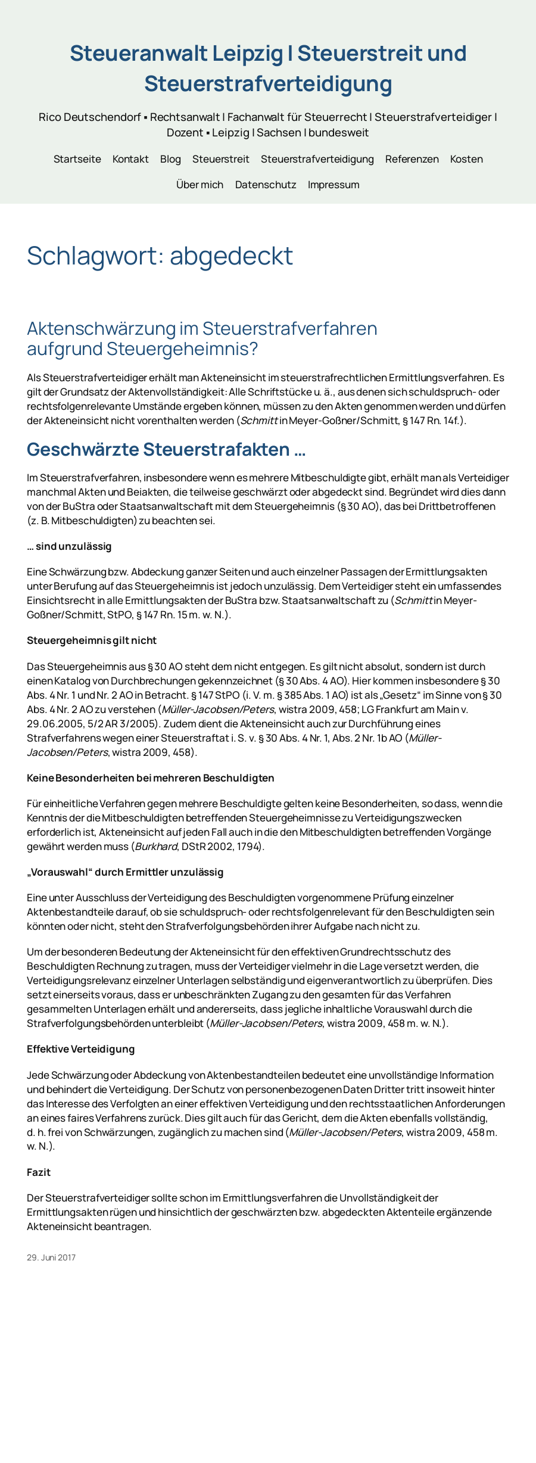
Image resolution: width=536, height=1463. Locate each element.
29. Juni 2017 (51, 1257)
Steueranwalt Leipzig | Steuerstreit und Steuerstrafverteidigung (268, 68)
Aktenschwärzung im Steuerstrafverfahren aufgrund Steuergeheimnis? (202, 338)
